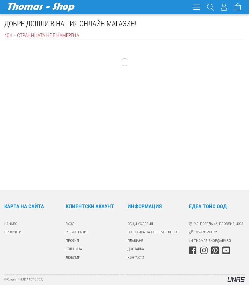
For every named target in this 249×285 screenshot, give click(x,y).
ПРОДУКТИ (12, 232)
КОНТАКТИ (136, 257)
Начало (10, 224)
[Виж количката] (238, 7)
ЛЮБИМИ (73, 257)
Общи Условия (140, 224)
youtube (226, 250)
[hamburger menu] (197, 7)
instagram (204, 250)
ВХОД (70, 224)
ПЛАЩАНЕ (135, 240)
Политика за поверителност (153, 232)
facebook (192, 250)
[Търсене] (210, 7)
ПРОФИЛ (72, 240)
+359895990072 (205, 232)
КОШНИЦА (74, 249)
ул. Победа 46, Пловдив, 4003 (218, 224)
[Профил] (224, 7)
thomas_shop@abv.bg (212, 240)
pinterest (215, 250)
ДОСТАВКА (136, 249)
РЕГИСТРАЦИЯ (77, 232)
